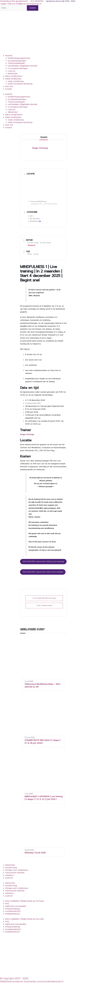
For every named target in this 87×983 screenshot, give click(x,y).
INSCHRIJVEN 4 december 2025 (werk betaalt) (43, 572)
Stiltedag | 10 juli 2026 (35, 852)
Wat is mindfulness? (14, 76)
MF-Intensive (34, 218)
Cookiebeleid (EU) (13, 911)
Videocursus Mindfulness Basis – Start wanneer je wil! (42, 685)
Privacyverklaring (12, 909)
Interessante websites (15, 873)
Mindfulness (34, 221)
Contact (8, 89)
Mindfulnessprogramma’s (19, 58)
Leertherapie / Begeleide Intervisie (22, 66)
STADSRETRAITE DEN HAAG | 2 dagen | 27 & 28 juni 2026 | (42, 741)
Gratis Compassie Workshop (20, 84)
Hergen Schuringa (27, 434)
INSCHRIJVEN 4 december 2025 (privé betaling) (43, 561)
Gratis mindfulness (13, 79)
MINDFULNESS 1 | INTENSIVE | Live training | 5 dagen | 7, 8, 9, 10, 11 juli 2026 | (44, 798)
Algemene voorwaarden (15, 906)
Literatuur (9, 875)
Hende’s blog (11, 868)
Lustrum (11, 71)
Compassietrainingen (17, 61)
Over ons (9, 86)
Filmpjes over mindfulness (16, 870)
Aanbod (8, 56)
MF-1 (30, 216)
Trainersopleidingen (16, 63)
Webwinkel (12, 73)
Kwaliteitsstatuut (12, 914)
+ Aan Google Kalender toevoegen (44, 598)
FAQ (7, 904)
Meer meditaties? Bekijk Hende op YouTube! (24, 901)
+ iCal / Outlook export (44, 605)
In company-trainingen (18, 68)
